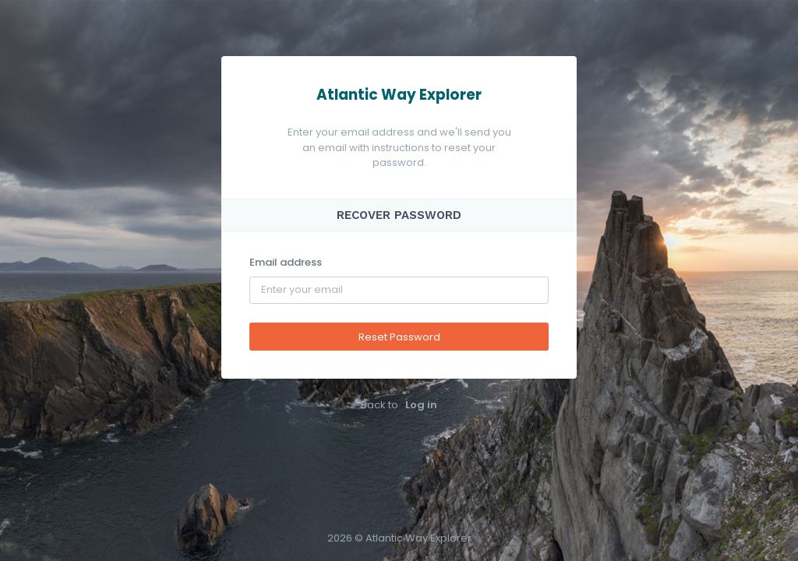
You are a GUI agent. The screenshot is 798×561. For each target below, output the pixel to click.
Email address (285, 262)
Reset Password (399, 337)
